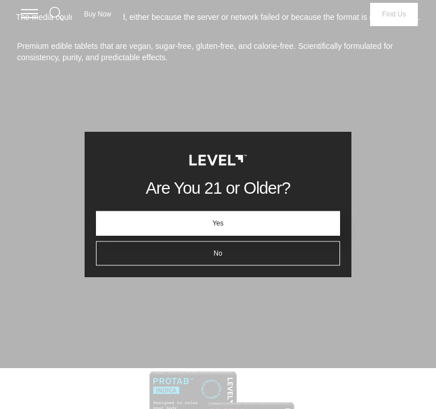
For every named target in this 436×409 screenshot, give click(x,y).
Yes (218, 223)
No (217, 253)
